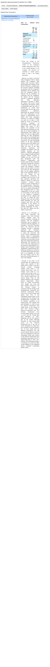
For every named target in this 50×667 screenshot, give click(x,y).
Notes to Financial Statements (27, 5)
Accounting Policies (43, 5)
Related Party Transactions (7, 20)
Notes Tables (5, 8)
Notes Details (13, 8)
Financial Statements (12, 5)
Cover (3, 5)
